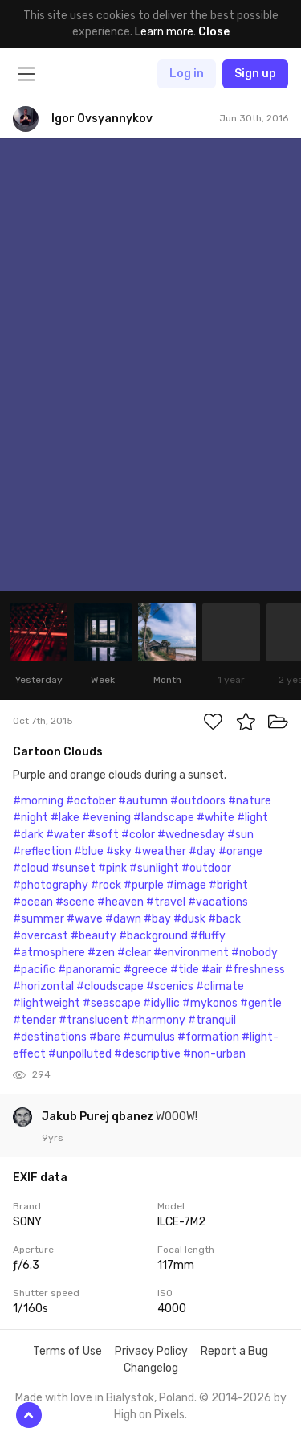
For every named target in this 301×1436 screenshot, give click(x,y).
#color (138, 834)
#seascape (111, 1003)
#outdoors (198, 801)
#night (30, 817)
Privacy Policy (151, 1351)
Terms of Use (67, 1351)
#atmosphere (49, 952)
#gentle (261, 1003)
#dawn (123, 919)
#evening (106, 817)
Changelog (151, 1368)
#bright (228, 885)
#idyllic (161, 1003)
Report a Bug (234, 1351)
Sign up (255, 73)
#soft (103, 834)
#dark (28, 834)
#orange (240, 851)
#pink (112, 868)
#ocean (33, 902)
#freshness (255, 969)
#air (211, 969)
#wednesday (191, 834)
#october (91, 801)
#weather (160, 851)
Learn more (164, 32)
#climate (220, 986)
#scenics (169, 986)
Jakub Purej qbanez (99, 1116)
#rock (106, 885)
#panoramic (89, 969)
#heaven (120, 902)
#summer (38, 919)
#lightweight (46, 1003)
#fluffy (208, 936)
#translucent (93, 1020)
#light (252, 817)
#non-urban (214, 1054)
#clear (134, 952)
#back (224, 919)
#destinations (50, 1037)
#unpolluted (80, 1054)
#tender (34, 1020)
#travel (165, 902)
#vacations (218, 902)
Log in (186, 73)
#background (153, 936)
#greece (146, 969)
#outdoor (206, 868)
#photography (50, 885)
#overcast (40, 936)
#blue (89, 851)
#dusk (189, 919)
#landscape (163, 817)
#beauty (93, 936)
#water (65, 834)
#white (215, 817)
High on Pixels (149, 1415)
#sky (119, 851)
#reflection (42, 851)
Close (214, 32)
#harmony (158, 1020)
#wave (85, 919)
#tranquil (212, 1020)
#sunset (73, 868)
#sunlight (154, 868)
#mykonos (210, 1003)
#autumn (143, 801)
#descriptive (147, 1054)
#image (186, 885)
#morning (38, 801)
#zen (101, 952)
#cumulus (149, 1037)
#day (202, 851)
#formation (208, 1037)
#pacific (34, 969)
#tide (184, 969)
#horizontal (43, 986)
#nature (249, 801)
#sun (240, 834)
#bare (104, 1037)
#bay (157, 919)
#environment (191, 952)
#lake (65, 817)
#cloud (31, 868)
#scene (75, 902)
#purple (144, 885)
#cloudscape (110, 986)
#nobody (254, 952)
